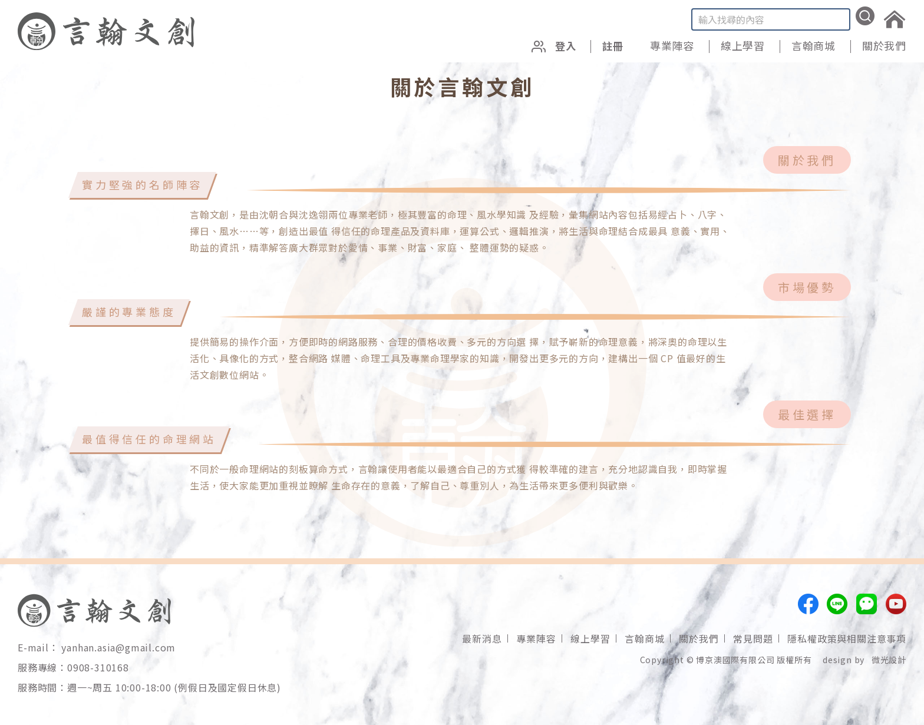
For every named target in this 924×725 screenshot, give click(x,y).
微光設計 (889, 660)
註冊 (612, 45)
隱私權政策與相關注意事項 (846, 638)
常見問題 (753, 638)
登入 (552, 45)
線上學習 (743, 45)
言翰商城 (813, 45)
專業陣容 (672, 45)
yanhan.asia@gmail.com (118, 647)
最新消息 (481, 638)
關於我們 (884, 45)
